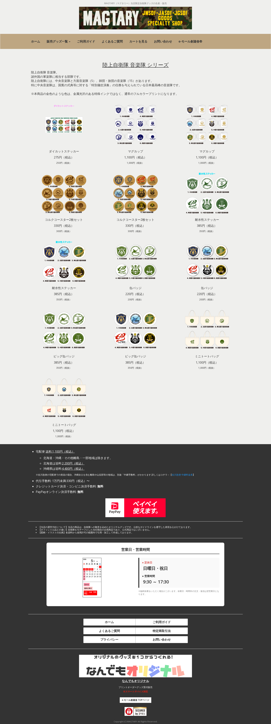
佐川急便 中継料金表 (182, 474)
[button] (58, 41)
